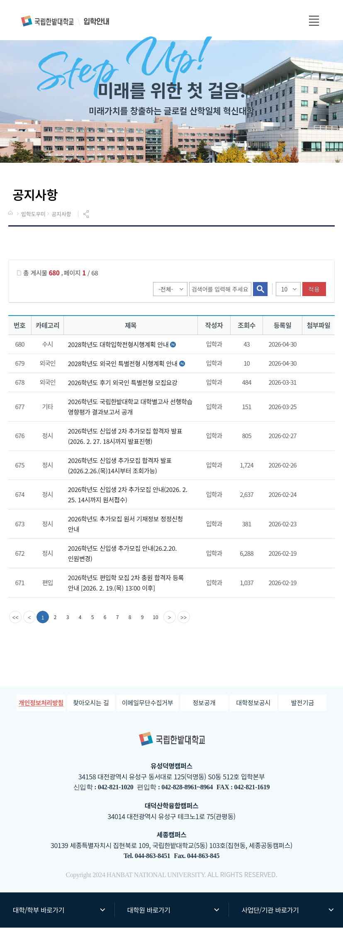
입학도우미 (33, 219)
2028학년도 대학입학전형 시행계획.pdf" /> (317, 350)
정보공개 (204, 708)
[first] (15, 622)
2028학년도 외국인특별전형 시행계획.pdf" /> (317, 369)
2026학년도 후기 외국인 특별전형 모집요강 (123, 387)
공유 (87, 219)
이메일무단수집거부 (147, 708)
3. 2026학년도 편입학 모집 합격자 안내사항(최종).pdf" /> (317, 589)
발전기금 (302, 708)
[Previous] (29, 622)
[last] (184, 622)
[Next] (170, 622)
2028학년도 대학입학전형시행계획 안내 (118, 349)
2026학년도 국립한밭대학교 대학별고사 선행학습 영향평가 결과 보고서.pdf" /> (317, 412)
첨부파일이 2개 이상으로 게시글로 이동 (317, 388)
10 (155, 622)
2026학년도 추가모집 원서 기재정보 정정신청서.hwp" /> (317, 530)
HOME (11, 219)
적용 (314, 294)
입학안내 (65, 21)
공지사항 (61, 219)
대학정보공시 (253, 708)
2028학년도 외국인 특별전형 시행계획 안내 (123, 368)
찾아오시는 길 (91, 708)
